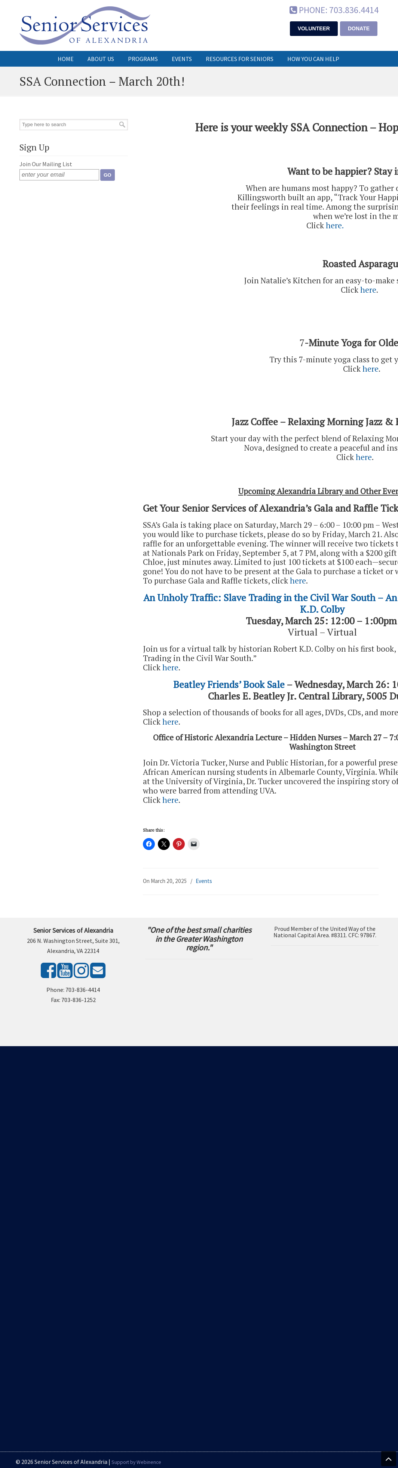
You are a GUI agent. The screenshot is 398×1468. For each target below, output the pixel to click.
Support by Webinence (136, 1462)
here (334, 225)
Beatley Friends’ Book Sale (229, 684)
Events (204, 880)
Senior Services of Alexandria (84, 25)
